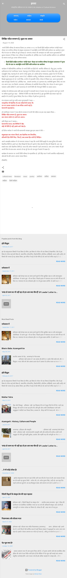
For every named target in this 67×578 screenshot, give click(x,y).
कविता (46, 176)
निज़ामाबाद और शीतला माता (11, 518)
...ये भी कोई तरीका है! (9, 470)
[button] (64, 39)
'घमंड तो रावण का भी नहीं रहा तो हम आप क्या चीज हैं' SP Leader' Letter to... (30, 292)
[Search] (64, 4)
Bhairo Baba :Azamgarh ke (13, 348)
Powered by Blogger (33, 570)
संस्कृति (42, 16)
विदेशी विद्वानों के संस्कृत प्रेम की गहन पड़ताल (17, 494)
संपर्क (41, 20)
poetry (32, 176)
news (25, 176)
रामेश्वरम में (5, 268)
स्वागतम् (16, 16)
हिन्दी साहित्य (13, 181)
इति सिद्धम (5, 243)
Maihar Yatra (7, 397)
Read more (60, 261)
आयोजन (39, 176)
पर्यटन (15, 20)
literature (18, 176)
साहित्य (29, 16)
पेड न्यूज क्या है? (7, 543)
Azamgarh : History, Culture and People (19, 421)
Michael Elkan (38, 574)
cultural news (7, 176)
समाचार (28, 20)
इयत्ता (33, 3)
